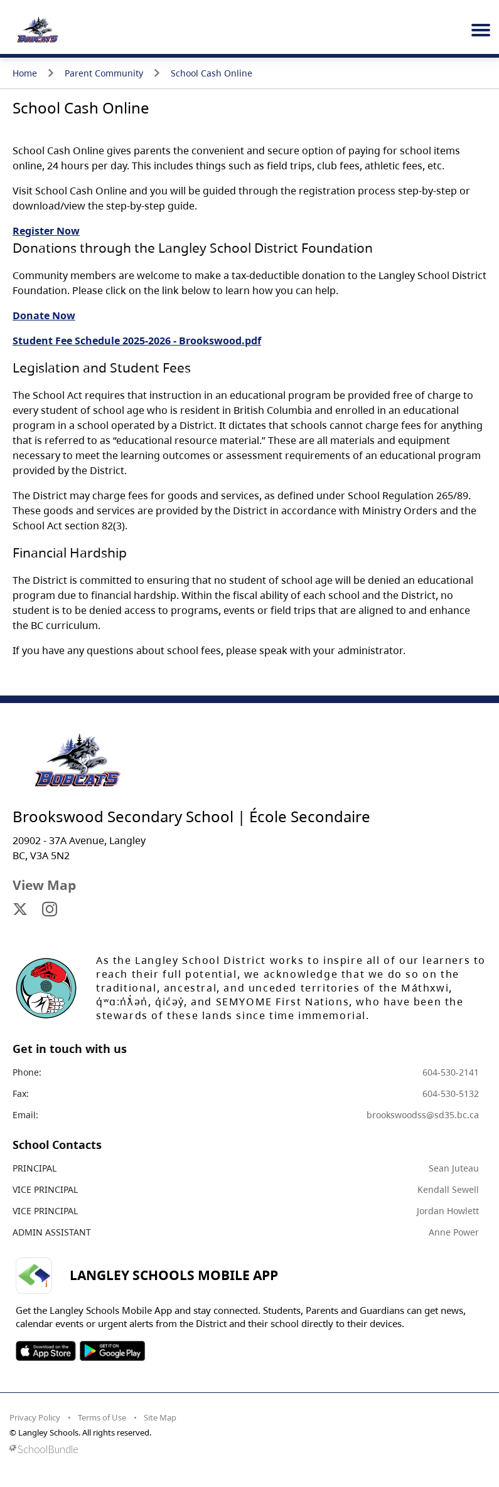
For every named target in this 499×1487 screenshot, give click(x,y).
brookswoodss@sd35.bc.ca (423, 1115)
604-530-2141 (450, 1072)
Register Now (46, 231)
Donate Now (44, 315)
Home (25, 73)
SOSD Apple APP (46, 1351)
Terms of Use (102, 1417)
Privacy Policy (34, 1417)
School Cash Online (211, 73)
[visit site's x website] (20, 910)
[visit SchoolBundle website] (246, 1449)
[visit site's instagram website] (49, 910)
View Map (44, 885)
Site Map (160, 1417)
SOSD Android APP (112, 1351)
